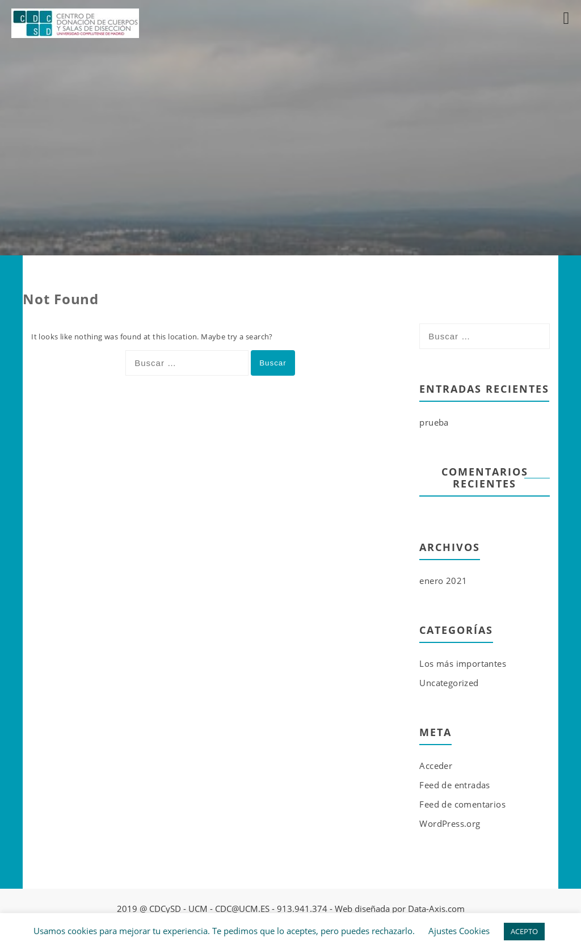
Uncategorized (448, 682)
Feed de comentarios (462, 804)
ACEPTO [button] (524, 931)
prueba (433, 422)
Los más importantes (462, 663)
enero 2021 (443, 580)
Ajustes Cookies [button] (459, 930)
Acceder (435, 765)
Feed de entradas (454, 785)
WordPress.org (449, 823)
